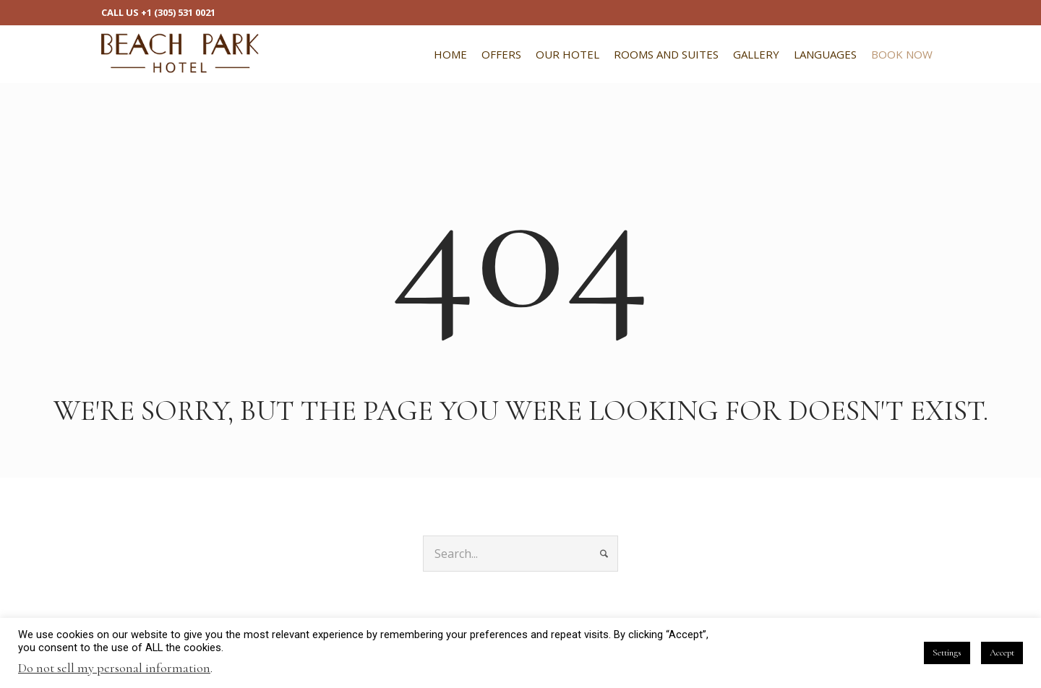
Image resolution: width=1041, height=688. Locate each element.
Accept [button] (1002, 652)
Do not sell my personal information (114, 668)
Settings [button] (947, 652)
